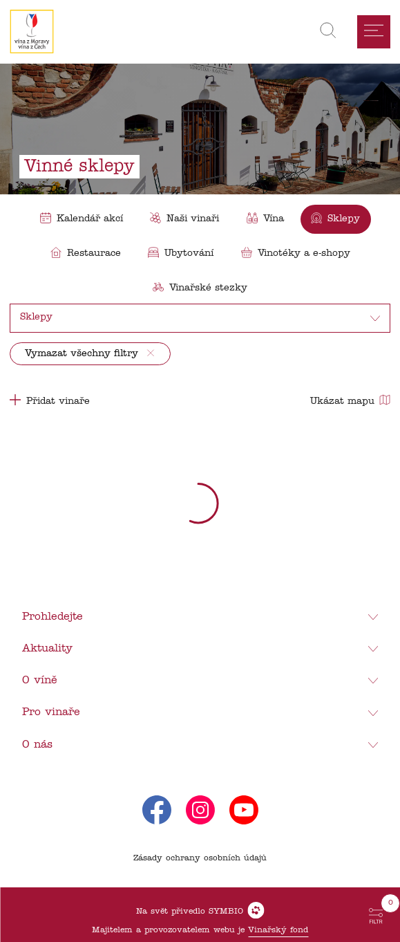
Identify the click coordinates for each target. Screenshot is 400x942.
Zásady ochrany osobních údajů (200, 858)
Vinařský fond (278, 930)
